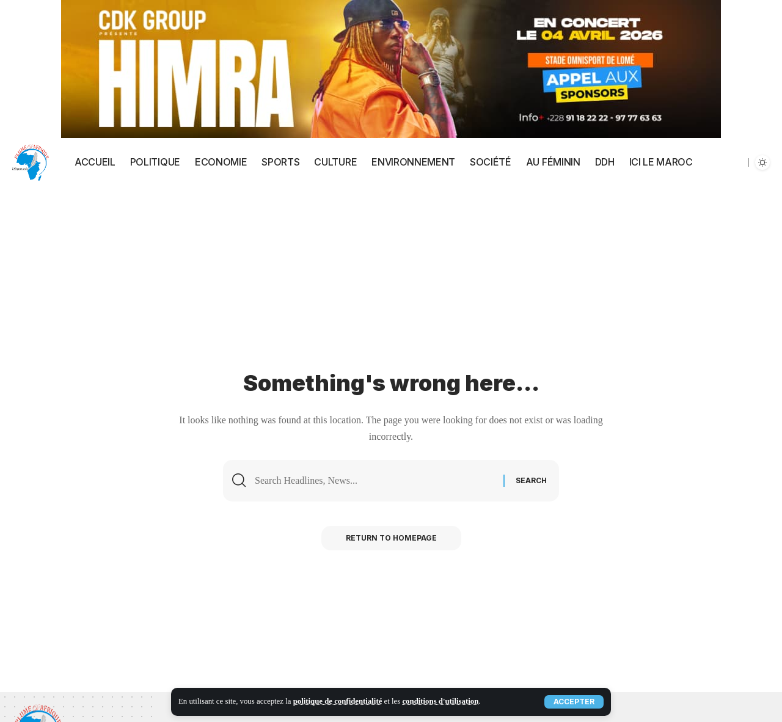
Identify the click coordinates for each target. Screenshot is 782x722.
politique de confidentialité (337, 701)
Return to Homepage (391, 537)
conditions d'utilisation (440, 701)
